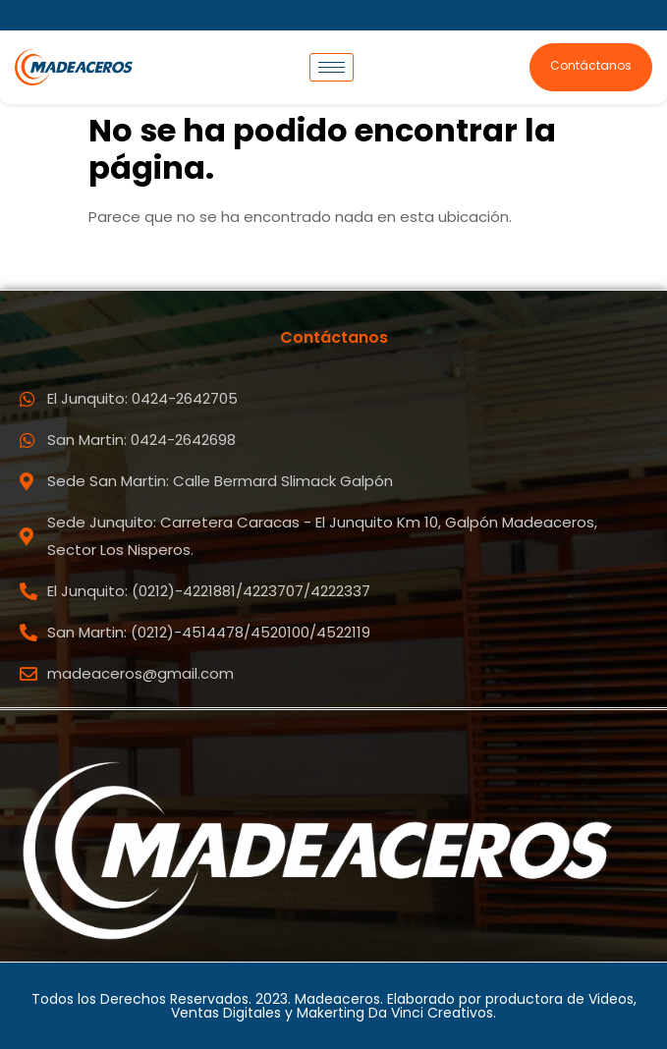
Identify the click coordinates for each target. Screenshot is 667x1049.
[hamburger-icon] (331, 67)
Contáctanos (591, 65)
